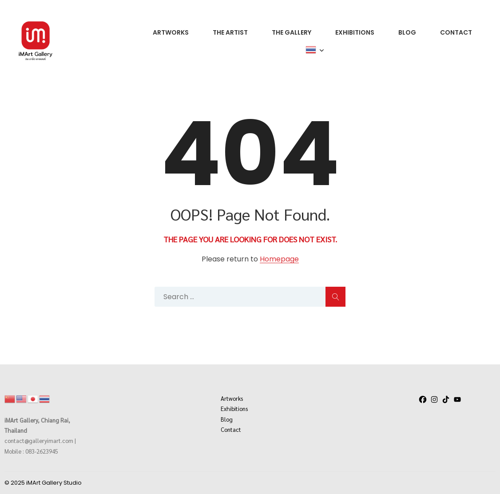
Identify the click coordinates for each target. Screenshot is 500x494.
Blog (227, 419)
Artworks (232, 398)
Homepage (279, 259)
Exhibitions (234, 408)
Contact (231, 429)
